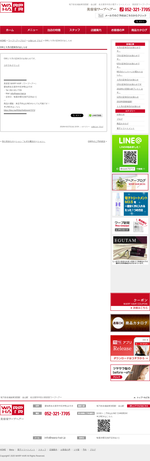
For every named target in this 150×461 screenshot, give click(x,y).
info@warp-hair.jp (18, 93)
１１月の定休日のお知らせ (128, 106)
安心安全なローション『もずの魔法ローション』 (23, 141)
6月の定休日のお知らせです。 (128, 65)
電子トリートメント (126, 128)
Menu (11, 450)
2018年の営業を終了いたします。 (130, 90)
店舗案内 (53, 450)
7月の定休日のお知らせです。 (128, 57)
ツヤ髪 (76, 450)
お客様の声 (65, 450)
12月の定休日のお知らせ (128, 97)
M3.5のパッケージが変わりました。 (130, 73)
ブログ (40, 40)
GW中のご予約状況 (96, 141)
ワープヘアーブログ (17, 40)
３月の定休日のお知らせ (127, 80)
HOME (3, 40)
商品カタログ (123, 123)
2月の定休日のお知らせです (129, 84)
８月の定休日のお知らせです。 (128, 49)
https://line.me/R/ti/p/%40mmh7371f (19, 110)
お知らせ (32, 40)
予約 (85, 450)
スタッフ (42, 450)
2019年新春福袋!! (124, 101)
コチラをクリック (12, 65)
